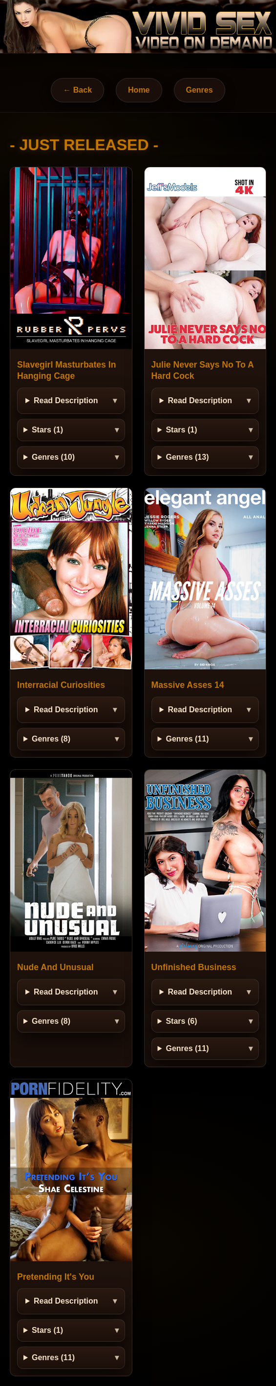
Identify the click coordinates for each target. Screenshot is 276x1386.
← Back (77, 90)
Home (138, 90)
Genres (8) (51, 739)
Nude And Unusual (55, 967)
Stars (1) (47, 430)
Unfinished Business (193, 967)
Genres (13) (187, 457)
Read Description (66, 400)
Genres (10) (53, 457)
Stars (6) (181, 1021)
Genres (199, 90)
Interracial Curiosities (61, 685)
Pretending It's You (55, 1277)
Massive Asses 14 (187, 685)
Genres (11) (187, 739)
